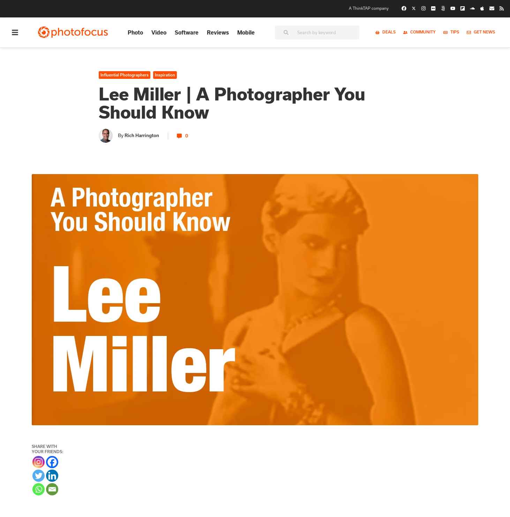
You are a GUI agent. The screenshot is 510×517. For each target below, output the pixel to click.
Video (158, 32)
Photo (135, 32)
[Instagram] (38, 462)
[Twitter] (38, 476)
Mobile (246, 32)
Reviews (218, 32)
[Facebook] (52, 462)
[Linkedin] (52, 476)
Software (186, 32)
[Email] (52, 489)
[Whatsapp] (38, 489)
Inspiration (165, 75)
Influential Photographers (124, 75)
